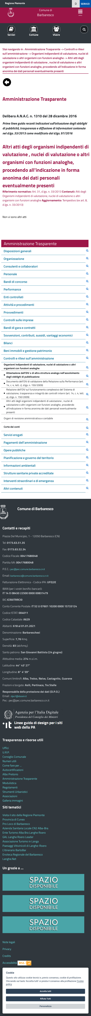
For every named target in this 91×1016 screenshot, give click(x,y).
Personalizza (46, 1006)
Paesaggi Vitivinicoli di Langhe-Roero (25, 846)
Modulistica (9, 783)
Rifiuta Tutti (45, 999)
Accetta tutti (45, 991)
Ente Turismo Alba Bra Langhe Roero (24, 832)
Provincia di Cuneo (14, 819)
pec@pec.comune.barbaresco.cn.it (27, 569)
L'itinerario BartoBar (14, 850)
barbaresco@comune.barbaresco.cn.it (29, 576)
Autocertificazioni (13, 770)
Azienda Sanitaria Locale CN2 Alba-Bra (25, 828)
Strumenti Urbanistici (15, 792)
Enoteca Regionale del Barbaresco (23, 854)
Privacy (7, 949)
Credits (7, 956)
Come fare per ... (12, 765)
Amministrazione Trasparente (20, 779)
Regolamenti (10, 787)
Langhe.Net (9, 859)
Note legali (9, 942)
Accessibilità (10, 963)
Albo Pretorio (10, 774)
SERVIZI (85, 4)
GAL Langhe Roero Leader (18, 837)
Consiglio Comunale (14, 757)
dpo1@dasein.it (19, 696)
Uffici (6, 748)
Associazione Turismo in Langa (21, 841)
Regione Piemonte (15, 3)
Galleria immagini (13, 800)
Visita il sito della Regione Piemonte (24, 815)
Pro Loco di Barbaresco (16, 824)
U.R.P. (6, 752)
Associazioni (10, 796)
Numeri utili (9, 761)
